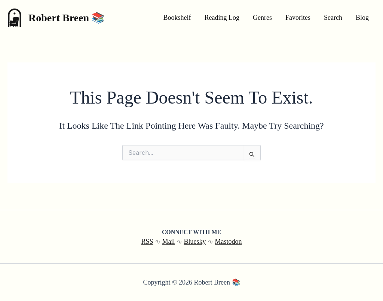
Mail (168, 241)
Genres (262, 17)
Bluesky (195, 241)
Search (333, 17)
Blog (362, 17)
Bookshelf (177, 17)
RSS (147, 241)
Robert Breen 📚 (66, 18)
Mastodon (228, 241)
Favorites (297, 17)
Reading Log (222, 17)
